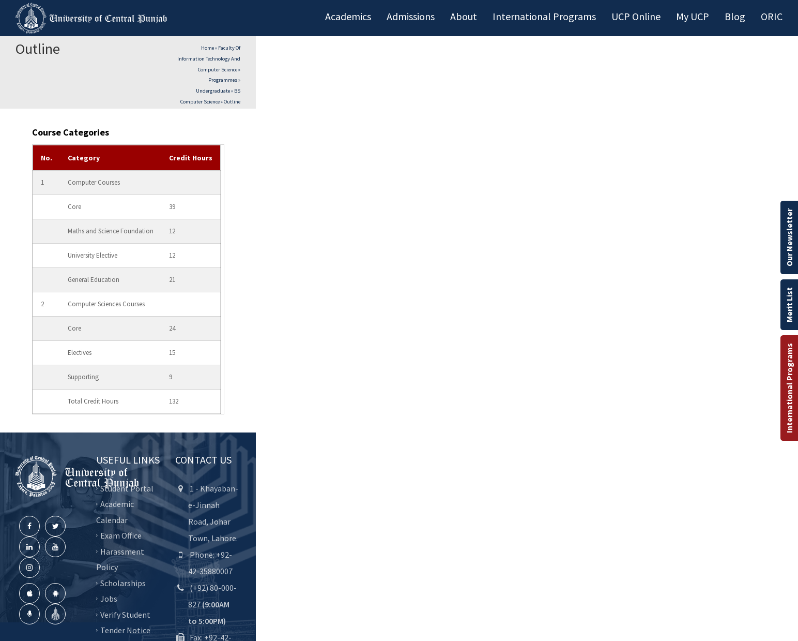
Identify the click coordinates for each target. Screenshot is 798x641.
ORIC (771, 16)
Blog (735, 16)
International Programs (789, 388)
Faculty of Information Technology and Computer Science (208, 58)
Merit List (789, 304)
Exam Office (121, 535)
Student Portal (127, 488)
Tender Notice (125, 630)
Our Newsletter (789, 237)
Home (207, 47)
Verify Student (125, 614)
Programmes (222, 80)
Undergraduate (213, 90)
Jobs (108, 598)
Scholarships (123, 582)
